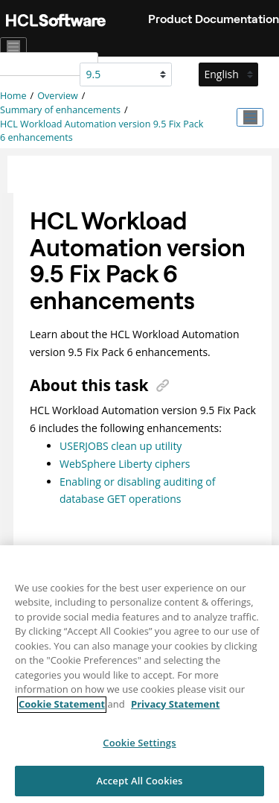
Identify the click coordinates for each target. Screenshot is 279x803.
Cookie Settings (139, 749)
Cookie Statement (62, 710)
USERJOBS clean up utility (121, 446)
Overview (57, 95)
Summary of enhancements (60, 110)
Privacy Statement (175, 710)
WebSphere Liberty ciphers (125, 464)
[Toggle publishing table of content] (250, 117)
